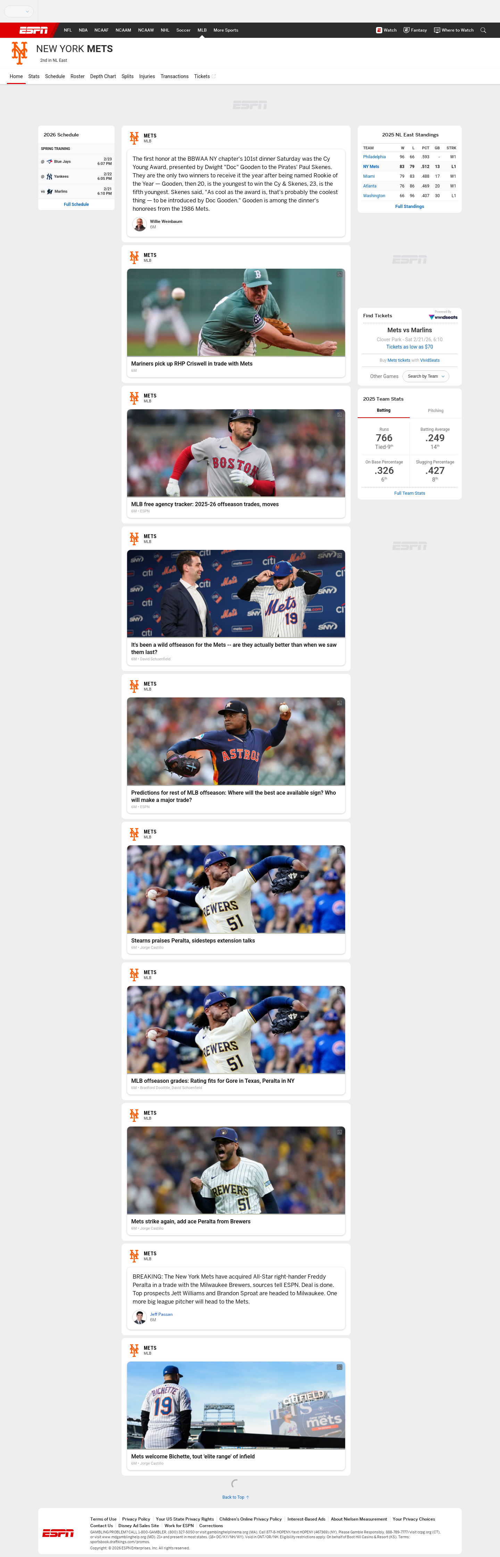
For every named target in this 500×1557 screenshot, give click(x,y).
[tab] (384, 411)
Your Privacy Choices (414, 1519)
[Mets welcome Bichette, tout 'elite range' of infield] (236, 1416)
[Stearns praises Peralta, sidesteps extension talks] (236, 899)
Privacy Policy (136, 1519)
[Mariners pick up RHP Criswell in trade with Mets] (236, 323)
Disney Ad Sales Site (138, 1525)
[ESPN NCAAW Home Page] (146, 30)
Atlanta (369, 186)
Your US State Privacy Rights (185, 1519)
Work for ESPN (179, 1525)
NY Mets (371, 166)
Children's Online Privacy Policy (250, 1519)
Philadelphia (374, 156)
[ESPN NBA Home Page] (83, 30)
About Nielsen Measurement (359, 1519)
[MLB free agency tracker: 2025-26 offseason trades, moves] (236, 463)
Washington (374, 195)
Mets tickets (399, 360)
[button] (483, 30)
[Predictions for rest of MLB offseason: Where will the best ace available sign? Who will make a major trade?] (236, 755)
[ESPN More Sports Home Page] (226, 30)
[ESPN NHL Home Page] (165, 30)
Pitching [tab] (436, 410)
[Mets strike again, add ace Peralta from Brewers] (236, 1181)
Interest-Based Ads (306, 1519)
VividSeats (443, 315)
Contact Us (101, 1525)
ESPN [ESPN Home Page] (33, 30)
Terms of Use (103, 1519)
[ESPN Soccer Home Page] (183, 30)
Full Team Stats (409, 493)
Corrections (211, 1525)
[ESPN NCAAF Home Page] (101, 30)
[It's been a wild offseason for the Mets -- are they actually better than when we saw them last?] (236, 608)
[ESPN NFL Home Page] (68, 30)
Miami (369, 176)
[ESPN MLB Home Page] (202, 30)
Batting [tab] (383, 410)
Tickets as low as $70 (409, 347)
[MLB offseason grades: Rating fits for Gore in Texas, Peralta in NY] (236, 1040)
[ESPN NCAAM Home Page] (123, 30)
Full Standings (409, 206)
